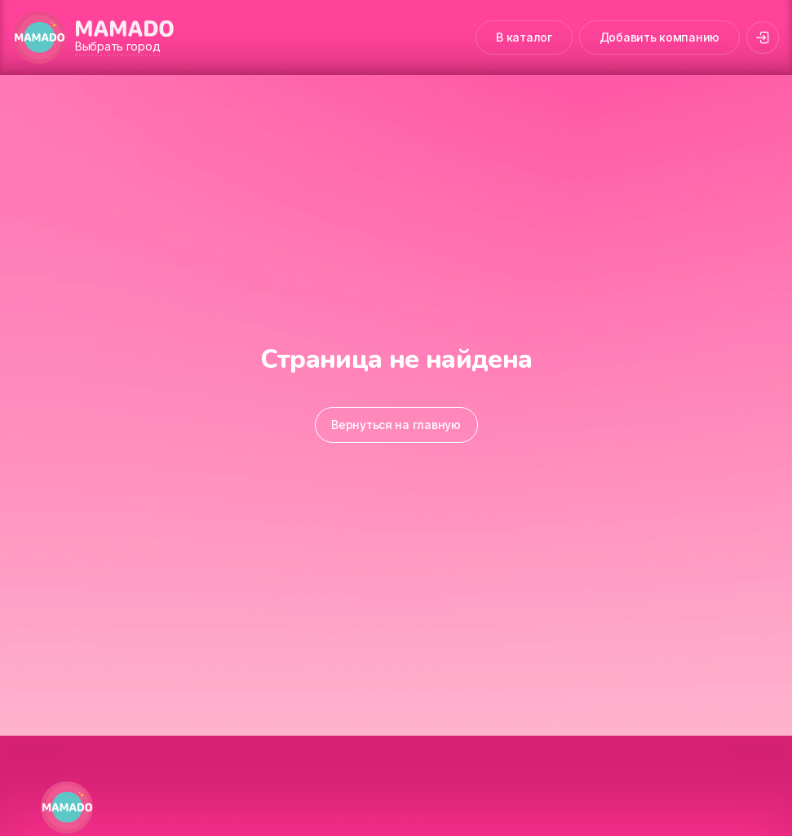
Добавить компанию (659, 37)
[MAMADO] (39, 37)
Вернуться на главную (395, 424)
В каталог (523, 37)
